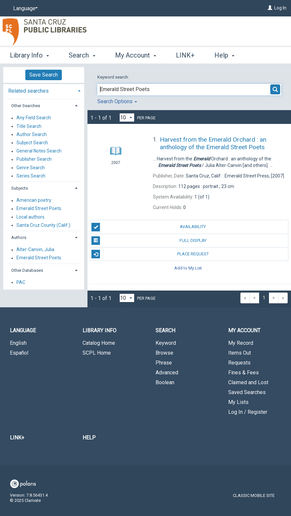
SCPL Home (97, 353)
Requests (239, 363)
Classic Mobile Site (254, 495)
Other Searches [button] (25, 105)
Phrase (164, 363)
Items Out (239, 353)
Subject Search (32, 142)
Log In (280, 8)
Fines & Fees (243, 372)
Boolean (165, 382)
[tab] (43, 90)
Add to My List (188, 267)
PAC (20, 282)
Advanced (167, 372)
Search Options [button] (117, 101)
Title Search (28, 126)
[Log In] (270, 8)
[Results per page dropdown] (127, 117)
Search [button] (82, 54)
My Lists (238, 402)
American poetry (33, 200)
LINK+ (185, 54)
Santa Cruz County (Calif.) (43, 225)
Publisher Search (34, 159)
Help (89, 437)
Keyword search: (113, 77)
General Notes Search (38, 151)
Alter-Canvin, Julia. (35, 249)
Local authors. (30, 217)
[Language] (24, 8)
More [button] (227, 55)
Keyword (166, 343)
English (18, 343)
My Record (240, 343)
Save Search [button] (43, 75)
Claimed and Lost (248, 382)
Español (19, 353)
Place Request (149, 254)
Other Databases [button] (27, 270)
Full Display (148, 240)
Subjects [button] (19, 188)
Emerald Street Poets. (39, 208)
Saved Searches (247, 392)
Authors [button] (18, 237)
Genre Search (30, 167)
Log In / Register (247, 412)
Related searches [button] (28, 91)
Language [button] (23, 330)
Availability (148, 227)
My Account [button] (135, 54)
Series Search (30, 175)
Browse (164, 353)
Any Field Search (33, 118)
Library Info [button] (29, 54)
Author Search (31, 134)
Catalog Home (99, 343)
